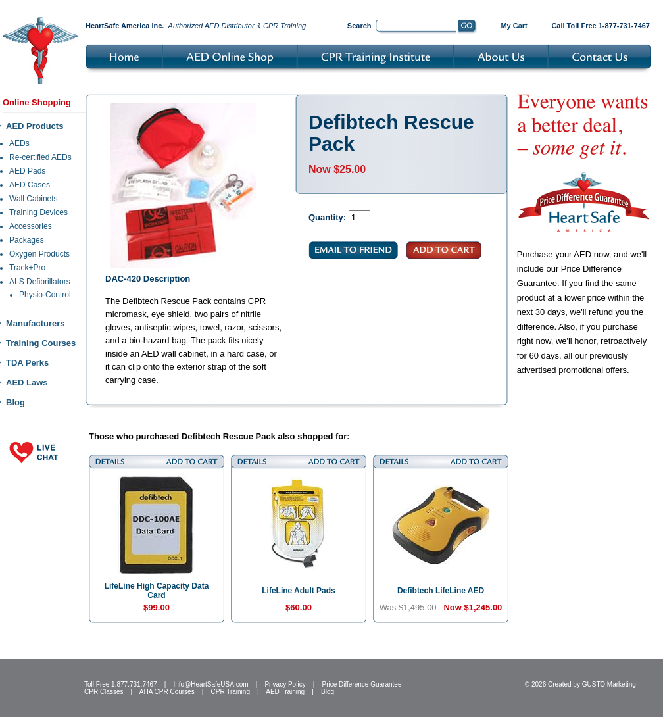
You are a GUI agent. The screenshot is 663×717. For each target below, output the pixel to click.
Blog (15, 402)
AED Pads (27, 171)
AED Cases (29, 184)
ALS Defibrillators (39, 281)
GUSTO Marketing (609, 684)
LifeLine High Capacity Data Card (157, 590)
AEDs (19, 143)
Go (467, 27)
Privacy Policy (284, 684)
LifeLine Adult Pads (298, 590)
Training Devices (38, 212)
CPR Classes (103, 691)
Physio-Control (45, 294)
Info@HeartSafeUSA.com (210, 684)
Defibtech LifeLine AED (440, 590)
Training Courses (41, 343)
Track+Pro (27, 267)
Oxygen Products (39, 254)
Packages (26, 240)
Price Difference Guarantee (361, 684)
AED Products (34, 126)
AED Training (285, 691)
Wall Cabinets (33, 198)
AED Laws (27, 382)
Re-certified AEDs (40, 157)
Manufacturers (35, 323)
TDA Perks (27, 363)
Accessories (30, 226)
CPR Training (230, 691)
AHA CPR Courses (167, 691)
